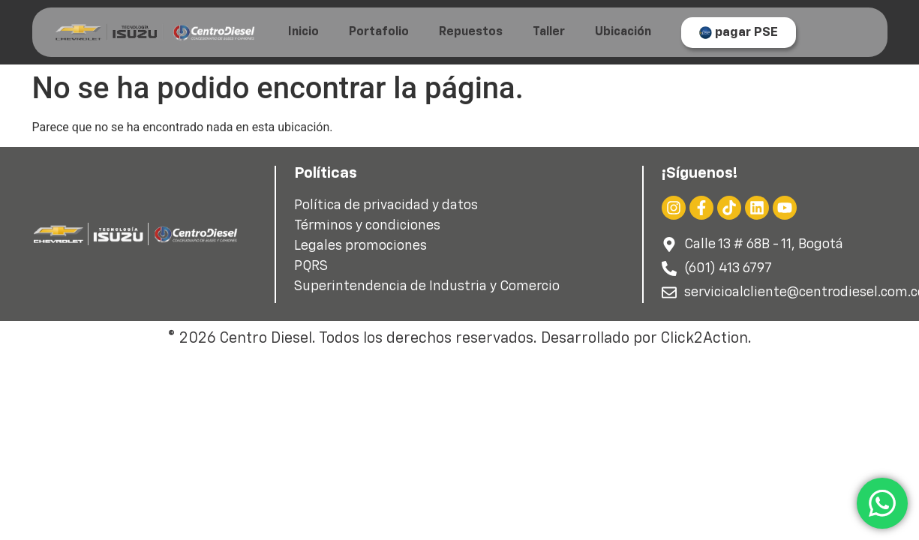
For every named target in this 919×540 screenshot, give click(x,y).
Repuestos (471, 32)
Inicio (303, 32)
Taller (549, 32)
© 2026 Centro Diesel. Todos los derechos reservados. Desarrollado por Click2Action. (460, 338)
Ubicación (623, 32)
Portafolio (379, 32)
